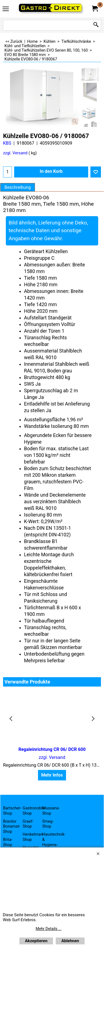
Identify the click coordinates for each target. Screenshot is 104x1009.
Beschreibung (17, 187)
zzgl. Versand (15, 152)
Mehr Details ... (49, 928)
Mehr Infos (52, 775)
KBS (7, 143)
